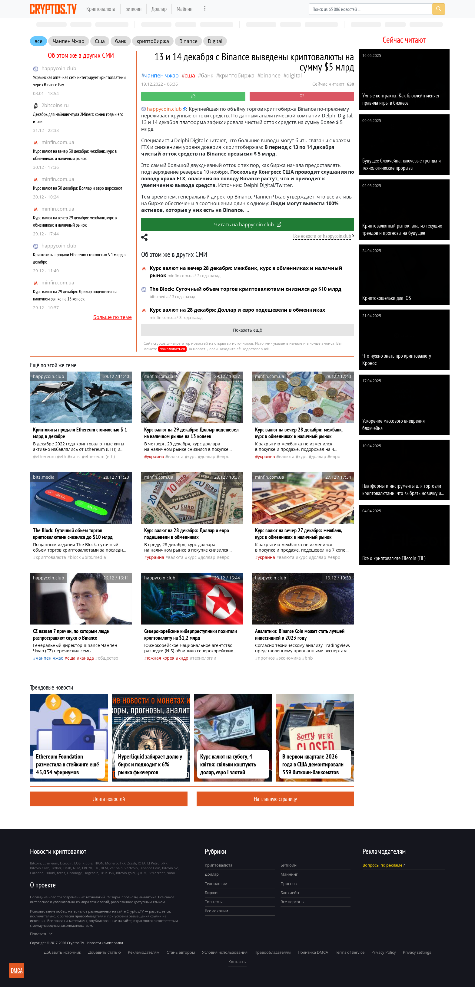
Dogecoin (91, 873)
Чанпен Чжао (69, 41)
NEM (76, 868)
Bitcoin (35, 863)
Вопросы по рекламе (382, 865)
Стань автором (181, 952)
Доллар (159, 8)
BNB (309, 658)
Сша (100, 41)
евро (224, 456)
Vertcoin (131, 868)
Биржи (211, 892)
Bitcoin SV (170, 868)
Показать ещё (247, 330)
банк (120, 41)
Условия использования (224, 952)
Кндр (183, 658)
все (38, 41)
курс (192, 456)
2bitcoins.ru (55, 105)
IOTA (141, 863)
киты (75, 456)
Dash (67, 868)
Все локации (216, 910)
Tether (56, 868)
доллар (208, 456)
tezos (61, 873)
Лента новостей (109, 798)
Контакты (237, 961)
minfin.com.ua (58, 142)
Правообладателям (272, 952)
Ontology (74, 873)
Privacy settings (417, 952)
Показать (41, 933)
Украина (155, 456)
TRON (98, 863)
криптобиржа (153, 41)
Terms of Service (349, 952)
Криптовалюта (100, 8)
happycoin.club (59, 68)
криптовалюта (51, 557)
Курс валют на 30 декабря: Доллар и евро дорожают (77, 188)
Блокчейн (290, 892)
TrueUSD (107, 873)
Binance (188, 41)
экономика (290, 658)
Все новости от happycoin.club (322, 235)
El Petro (153, 863)
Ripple (87, 863)
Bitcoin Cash (39, 868)
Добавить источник (62, 952)
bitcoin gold (125, 873)
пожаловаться (172, 348)
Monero (111, 863)
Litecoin (66, 863)
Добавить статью (104, 952)
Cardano (37, 873)
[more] (205, 9)
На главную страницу (275, 798)
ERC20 (87, 868)
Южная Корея (160, 658)
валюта (176, 456)
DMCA (17, 970)
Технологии (216, 883)
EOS (77, 863)
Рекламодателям (144, 952)
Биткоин (133, 8)
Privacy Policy (383, 952)
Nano (171, 873)
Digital (215, 41)
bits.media (95, 557)
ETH (63, 456)
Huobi (50, 873)
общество (108, 658)
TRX (122, 863)
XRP (164, 863)
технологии (204, 658)
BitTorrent (156, 873)
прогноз (266, 658)
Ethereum (46, 456)
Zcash (131, 863)
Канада (86, 658)
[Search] (377, 9)
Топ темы (214, 901)
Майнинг (185, 8)
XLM (104, 868)
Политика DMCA (313, 952)
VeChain (116, 868)
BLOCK (75, 557)
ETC (96, 868)
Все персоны (292, 901)
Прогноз (289, 883)
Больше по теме (112, 317)
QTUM (142, 873)
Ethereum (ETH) (100, 456)
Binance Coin (150, 868)
